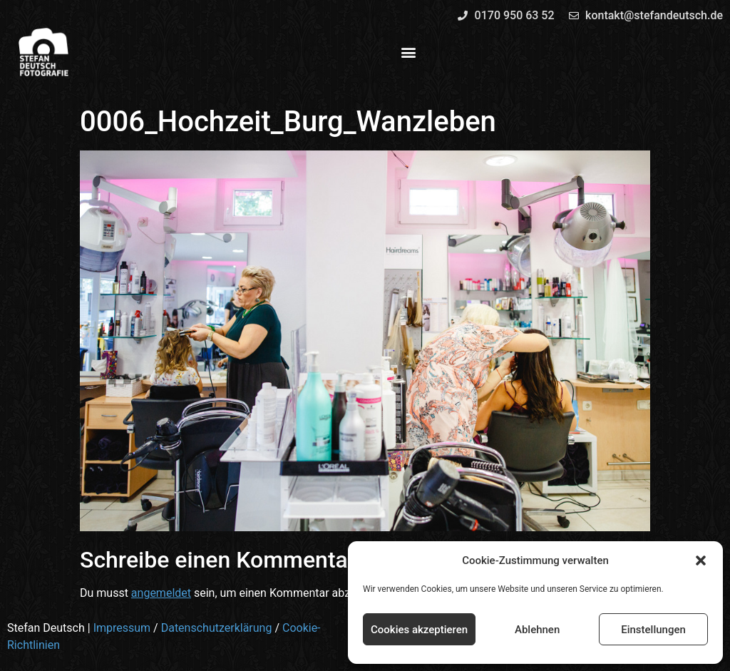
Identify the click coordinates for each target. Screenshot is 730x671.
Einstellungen (653, 629)
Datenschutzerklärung (216, 628)
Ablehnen (537, 629)
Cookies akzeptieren (419, 629)
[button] (701, 560)
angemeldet (161, 593)
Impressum (122, 628)
